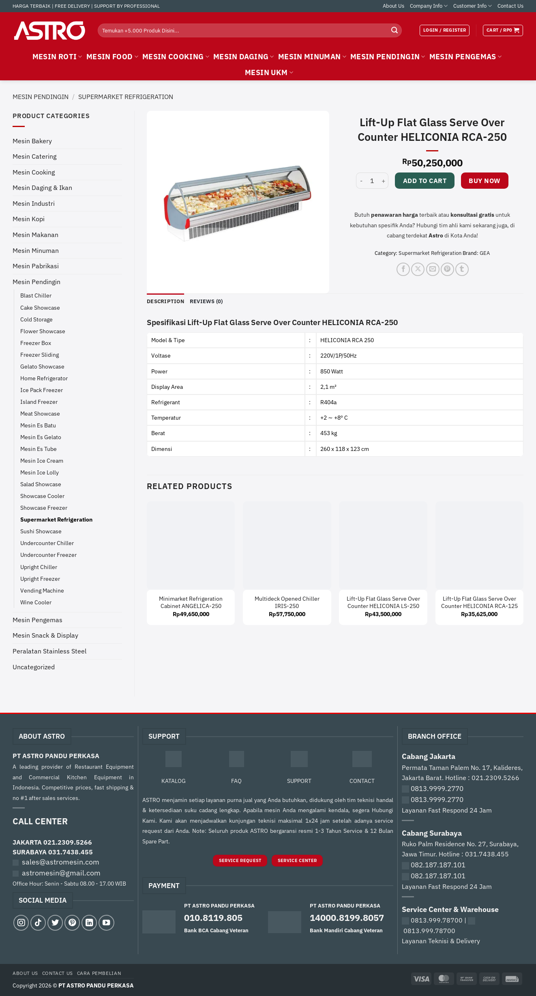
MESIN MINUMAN (312, 56)
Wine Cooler (35, 602)
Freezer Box (35, 343)
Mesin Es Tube (38, 449)
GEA (485, 253)
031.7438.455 (70, 852)
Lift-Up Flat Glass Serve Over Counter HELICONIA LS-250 (383, 602)
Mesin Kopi (29, 219)
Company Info (429, 6)
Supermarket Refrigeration (125, 97)
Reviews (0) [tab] (206, 301)
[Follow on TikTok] (38, 922)
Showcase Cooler (42, 496)
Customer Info (472, 6)
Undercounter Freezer (48, 554)
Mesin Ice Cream (41, 460)
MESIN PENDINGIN (387, 56)
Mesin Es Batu (38, 425)
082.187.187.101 (438, 864)
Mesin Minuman (36, 250)
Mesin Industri (34, 203)
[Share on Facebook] (403, 269)
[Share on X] (418, 269)
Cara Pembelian (99, 973)
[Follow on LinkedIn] (89, 922)
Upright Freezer (40, 578)
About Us (393, 5)
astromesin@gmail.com (61, 872)
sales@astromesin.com (60, 862)
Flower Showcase (42, 331)
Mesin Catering (34, 156)
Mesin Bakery (32, 141)
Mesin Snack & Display (45, 635)
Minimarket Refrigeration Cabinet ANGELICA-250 (191, 602)
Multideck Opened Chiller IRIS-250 (287, 602)
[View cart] (503, 30)
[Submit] (394, 30)
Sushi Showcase (41, 531)
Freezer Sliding (39, 354)
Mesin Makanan (35, 235)
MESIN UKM (269, 72)
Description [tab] (165, 301)
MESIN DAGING (243, 56)
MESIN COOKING (175, 56)
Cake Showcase (40, 307)
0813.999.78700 (437, 920)
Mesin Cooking (34, 172)
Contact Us (510, 5)
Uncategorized (34, 667)
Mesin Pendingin (41, 97)
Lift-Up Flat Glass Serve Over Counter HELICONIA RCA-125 (479, 602)
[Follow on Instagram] (21, 922)
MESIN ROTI (57, 56)
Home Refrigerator (44, 378)
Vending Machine (42, 590)
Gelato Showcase (42, 366)
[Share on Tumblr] (462, 269)
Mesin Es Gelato (40, 437)
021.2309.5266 (67, 842)
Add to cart (424, 181)
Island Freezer (39, 401)
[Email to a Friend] (433, 269)
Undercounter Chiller (47, 543)
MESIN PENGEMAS (465, 56)
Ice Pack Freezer (41, 390)
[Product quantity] (372, 180)
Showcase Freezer (43, 507)
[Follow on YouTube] (106, 922)
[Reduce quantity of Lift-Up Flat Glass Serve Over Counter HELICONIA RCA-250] (361, 180)
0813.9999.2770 (437, 788)
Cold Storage (36, 319)
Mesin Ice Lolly (39, 472)
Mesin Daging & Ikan (42, 187)
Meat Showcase (40, 413)
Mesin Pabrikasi (36, 266)
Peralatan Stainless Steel (49, 651)
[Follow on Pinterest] (72, 922)
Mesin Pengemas (37, 620)
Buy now (484, 181)
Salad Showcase (40, 484)
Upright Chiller (38, 567)
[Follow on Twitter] (55, 922)
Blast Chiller (35, 295)
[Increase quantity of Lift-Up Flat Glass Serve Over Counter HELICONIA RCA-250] (383, 180)
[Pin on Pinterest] (447, 269)
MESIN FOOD (112, 56)
